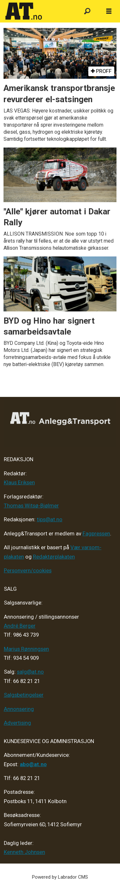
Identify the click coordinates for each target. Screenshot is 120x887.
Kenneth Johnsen (24, 852)
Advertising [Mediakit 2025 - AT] (17, 723)
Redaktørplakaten (54, 557)
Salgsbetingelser (24, 695)
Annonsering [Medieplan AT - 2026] (19, 709)
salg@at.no (30, 672)
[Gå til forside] (38, 11)
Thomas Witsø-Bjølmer (31, 506)
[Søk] (87, 11)
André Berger (20, 626)
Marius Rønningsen (26, 649)
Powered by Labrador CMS (60, 877)
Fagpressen (96, 534)
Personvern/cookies (28, 571)
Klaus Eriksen (19, 482)
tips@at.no (49, 519)
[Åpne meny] (108, 11)
